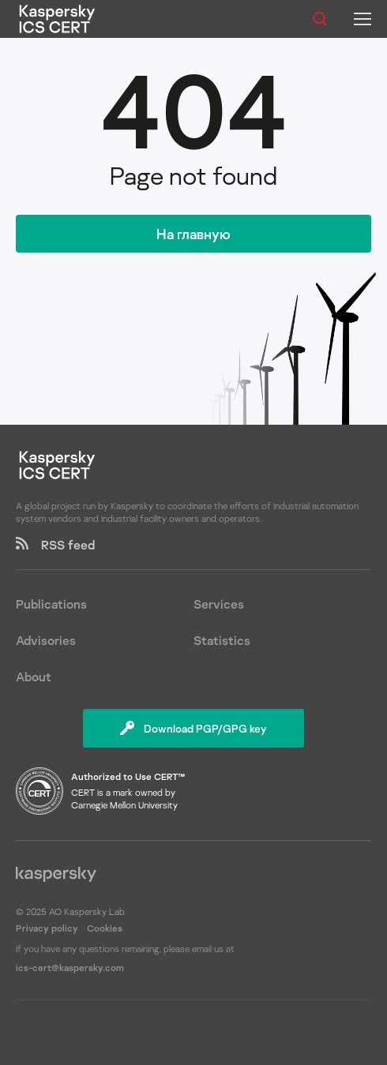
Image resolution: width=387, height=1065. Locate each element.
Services (219, 604)
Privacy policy (48, 928)
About (33, 676)
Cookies (104, 928)
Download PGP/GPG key (193, 728)
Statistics (222, 640)
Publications (51, 604)
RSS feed (55, 545)
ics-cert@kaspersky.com (70, 967)
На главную (193, 233)
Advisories (46, 640)
